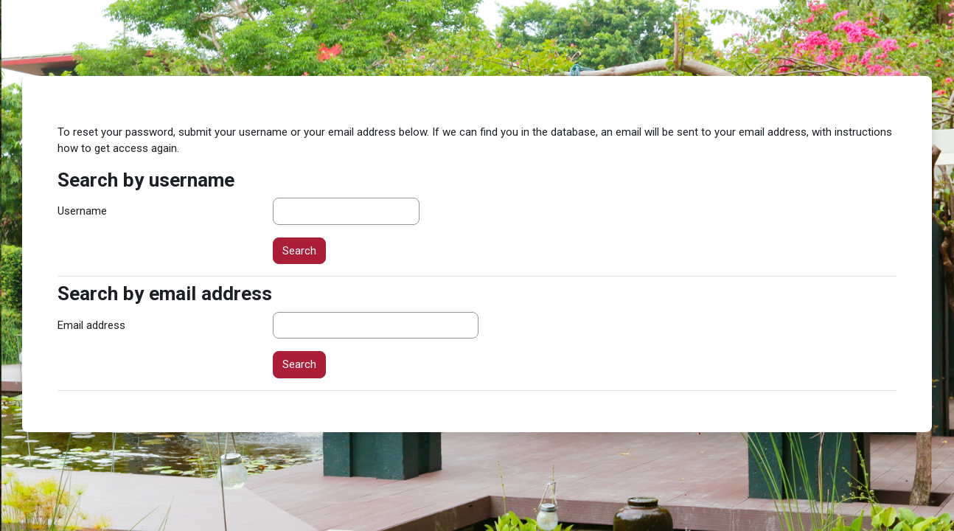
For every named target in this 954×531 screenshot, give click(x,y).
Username (82, 211)
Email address (91, 325)
